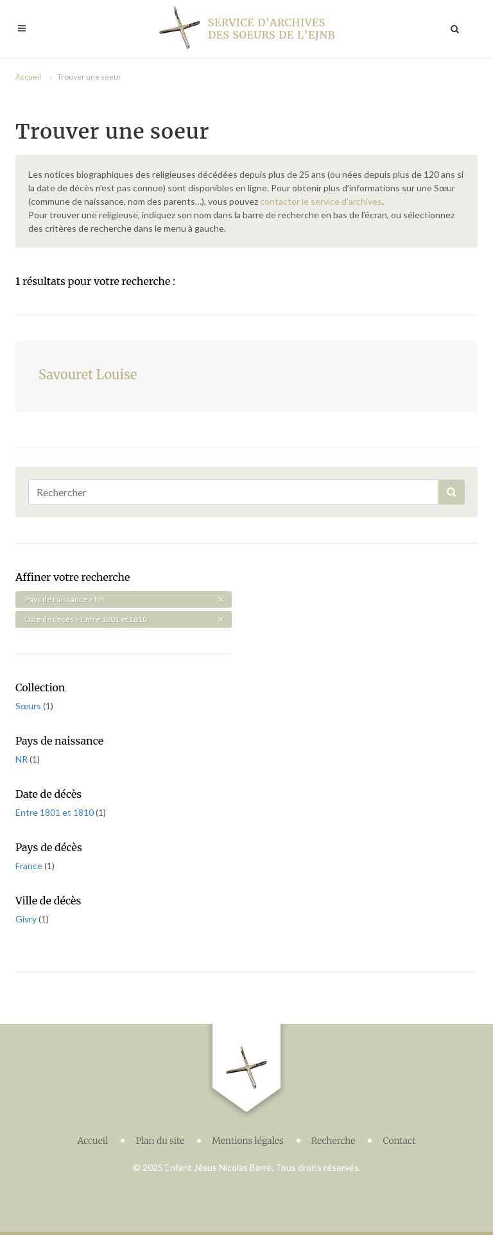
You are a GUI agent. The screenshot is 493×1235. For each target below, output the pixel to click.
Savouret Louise (88, 375)
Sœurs (29, 705)
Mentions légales (248, 1140)
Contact (399, 1140)
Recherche (333, 1140)
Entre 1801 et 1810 (55, 812)
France (29, 865)
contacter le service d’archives (321, 201)
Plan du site (159, 1140)
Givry (27, 918)
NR (22, 759)
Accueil (28, 77)
